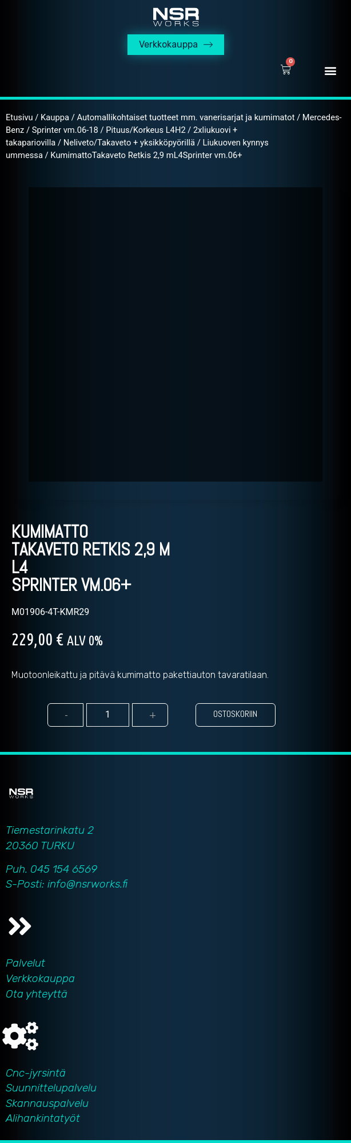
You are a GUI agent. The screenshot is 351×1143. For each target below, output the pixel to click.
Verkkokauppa (40, 978)
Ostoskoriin (235, 714)
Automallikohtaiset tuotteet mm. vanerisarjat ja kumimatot (185, 117)
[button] (330, 70)
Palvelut (25, 962)
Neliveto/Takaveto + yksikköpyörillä (129, 142)
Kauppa (55, 117)
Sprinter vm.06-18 (65, 130)
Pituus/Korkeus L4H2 (145, 130)
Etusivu (19, 117)
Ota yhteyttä (36, 993)
